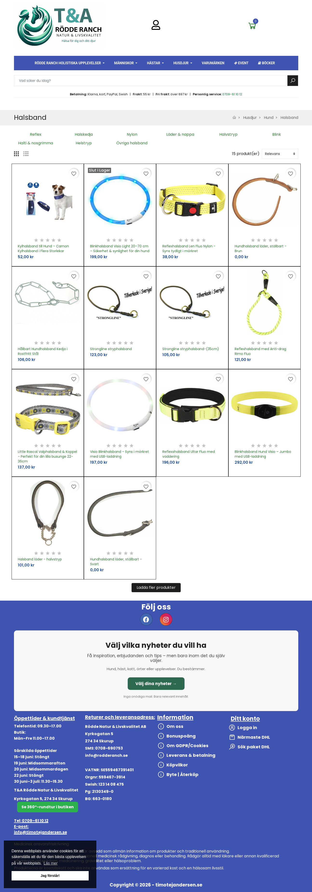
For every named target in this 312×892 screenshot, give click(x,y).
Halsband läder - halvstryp (40, 559)
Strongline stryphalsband (111, 349)
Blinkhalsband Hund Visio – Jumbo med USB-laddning (263, 454)
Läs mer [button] (51, 863)
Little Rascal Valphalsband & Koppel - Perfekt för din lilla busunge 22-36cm (47, 456)
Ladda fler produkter (156, 587)
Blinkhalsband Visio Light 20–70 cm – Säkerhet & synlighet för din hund (119, 248)
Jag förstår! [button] (50, 876)
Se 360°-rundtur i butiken (47, 807)
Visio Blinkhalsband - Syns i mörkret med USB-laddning (119, 454)
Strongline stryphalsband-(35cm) (190, 349)
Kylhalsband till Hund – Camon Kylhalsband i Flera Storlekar (43, 248)
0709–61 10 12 (232, 94)
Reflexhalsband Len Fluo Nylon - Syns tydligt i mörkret (188, 248)
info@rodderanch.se (106, 755)
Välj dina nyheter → (156, 684)
